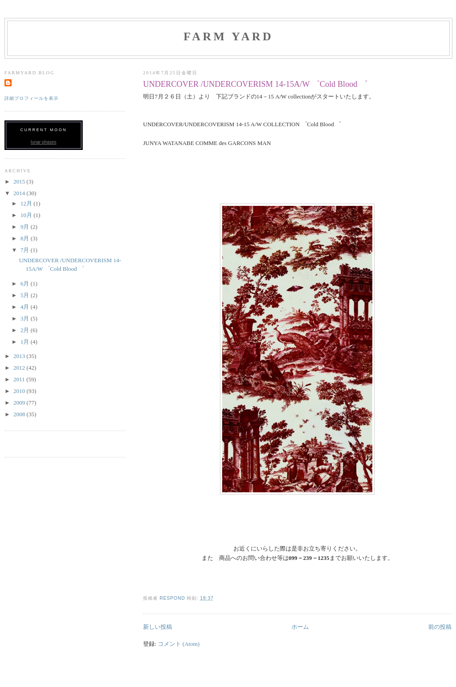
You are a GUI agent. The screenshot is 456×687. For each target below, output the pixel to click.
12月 (27, 203)
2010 (19, 391)
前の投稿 (440, 626)
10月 (27, 215)
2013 (19, 356)
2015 (19, 181)
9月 (26, 226)
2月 (26, 330)
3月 (26, 318)
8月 (26, 238)
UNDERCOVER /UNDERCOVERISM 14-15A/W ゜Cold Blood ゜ (255, 84)
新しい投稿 (157, 626)
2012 (19, 367)
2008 (19, 414)
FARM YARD (228, 36)
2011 (19, 379)
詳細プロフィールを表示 (31, 98)
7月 (26, 250)
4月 (26, 306)
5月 (26, 295)
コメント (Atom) (179, 643)
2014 (19, 193)
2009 (19, 402)
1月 (26, 341)
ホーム (300, 626)
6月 (26, 283)
